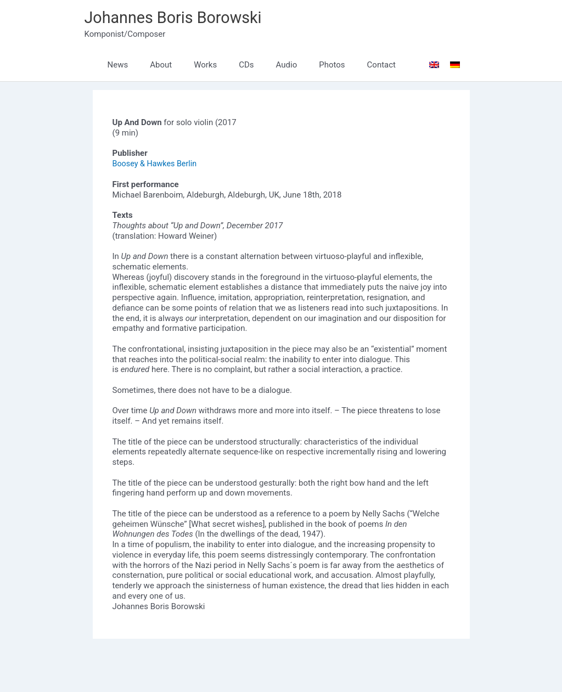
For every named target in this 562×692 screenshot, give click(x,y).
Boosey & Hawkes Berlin (157, 164)
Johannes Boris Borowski (177, 17)
